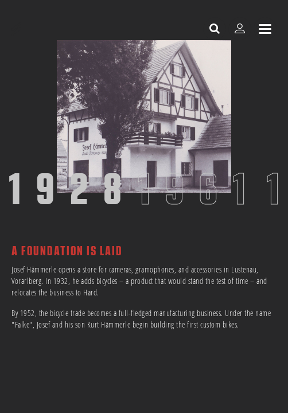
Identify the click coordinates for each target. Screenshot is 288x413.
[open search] (214, 28)
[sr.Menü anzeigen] (265, 28)
